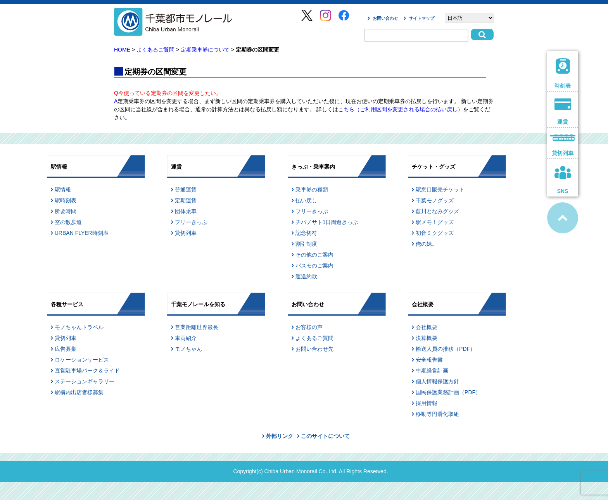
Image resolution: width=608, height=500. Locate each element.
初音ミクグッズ (435, 233)
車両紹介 (186, 338)
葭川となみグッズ (437, 211)
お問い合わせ (385, 18)
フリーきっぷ (191, 222)
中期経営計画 (432, 370)
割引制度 (306, 244)
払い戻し (306, 200)
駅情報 (63, 189)
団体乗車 (186, 211)
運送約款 (306, 276)
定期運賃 (186, 200)
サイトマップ (421, 18)
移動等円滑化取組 (437, 414)
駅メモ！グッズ (435, 222)
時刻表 (562, 73)
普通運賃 (186, 189)
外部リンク (279, 436)
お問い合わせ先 (314, 349)
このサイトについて (325, 436)
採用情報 (426, 403)
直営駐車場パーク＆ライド (87, 370)
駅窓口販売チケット (440, 189)
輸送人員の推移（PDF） (445, 349)
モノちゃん (188, 349)
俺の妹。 (426, 244)
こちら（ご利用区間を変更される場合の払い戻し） (400, 109)
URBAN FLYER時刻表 (82, 233)
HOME (122, 50)
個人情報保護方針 (437, 381)
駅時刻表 (65, 200)
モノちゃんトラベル (79, 327)
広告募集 (65, 349)
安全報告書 (429, 360)
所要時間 (65, 211)
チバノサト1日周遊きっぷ (326, 222)
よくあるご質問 (155, 50)
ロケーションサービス (82, 360)
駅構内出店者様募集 (79, 392)
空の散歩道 (68, 222)
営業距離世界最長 (196, 327)
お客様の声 (309, 327)
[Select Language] (469, 18)
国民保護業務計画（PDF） (448, 392)
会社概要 (426, 327)
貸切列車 (186, 233)
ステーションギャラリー (84, 381)
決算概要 (426, 338)
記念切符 (306, 233)
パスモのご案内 (314, 265)
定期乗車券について (205, 50)
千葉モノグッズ (435, 200)
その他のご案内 (314, 255)
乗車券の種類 (311, 189)
